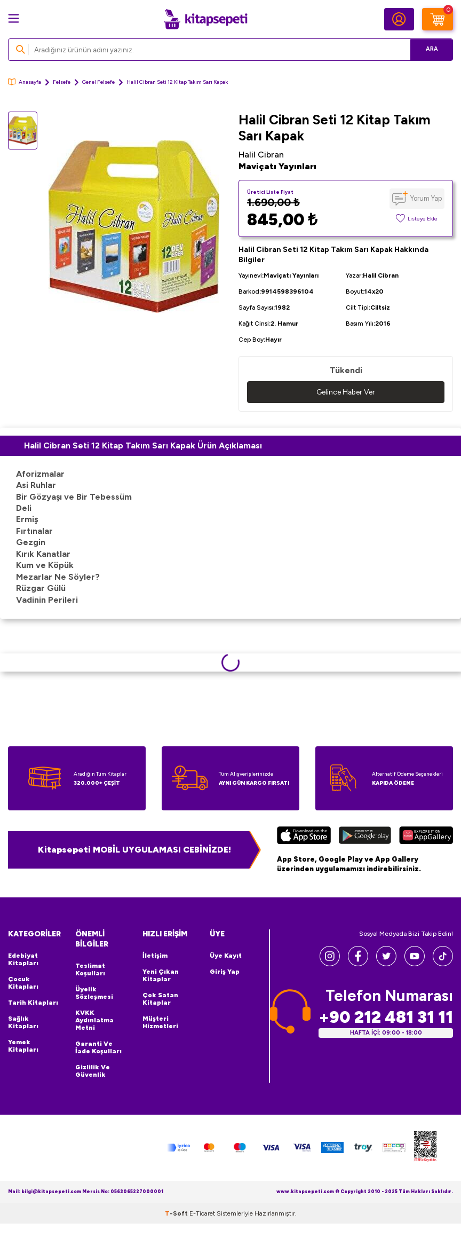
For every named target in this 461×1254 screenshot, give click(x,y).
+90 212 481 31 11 (386, 1017)
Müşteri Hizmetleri (160, 1022)
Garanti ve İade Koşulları (98, 1047)
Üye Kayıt (226, 955)
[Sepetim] (437, 19)
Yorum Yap (426, 198)
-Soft (177, 1213)
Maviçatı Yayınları (277, 166)
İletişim (155, 955)
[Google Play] (365, 836)
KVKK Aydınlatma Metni (94, 1020)
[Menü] (13, 18)
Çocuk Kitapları (23, 982)
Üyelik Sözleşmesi (94, 992)
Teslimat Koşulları (90, 969)
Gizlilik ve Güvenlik (92, 1070)
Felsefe (61, 81)
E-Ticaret (202, 1213)
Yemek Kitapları (23, 1045)
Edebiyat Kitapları (23, 959)
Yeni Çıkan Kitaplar (160, 975)
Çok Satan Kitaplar (160, 998)
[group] (133, 227)
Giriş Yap (225, 971)
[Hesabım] (399, 19)
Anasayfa (24, 81)
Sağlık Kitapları (23, 1022)
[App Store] (304, 836)
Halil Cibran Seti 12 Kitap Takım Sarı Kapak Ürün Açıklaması (143, 445)
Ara (429, 49)
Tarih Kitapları (33, 1002)
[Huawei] (426, 836)
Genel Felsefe (98, 81)
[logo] (205, 19)
